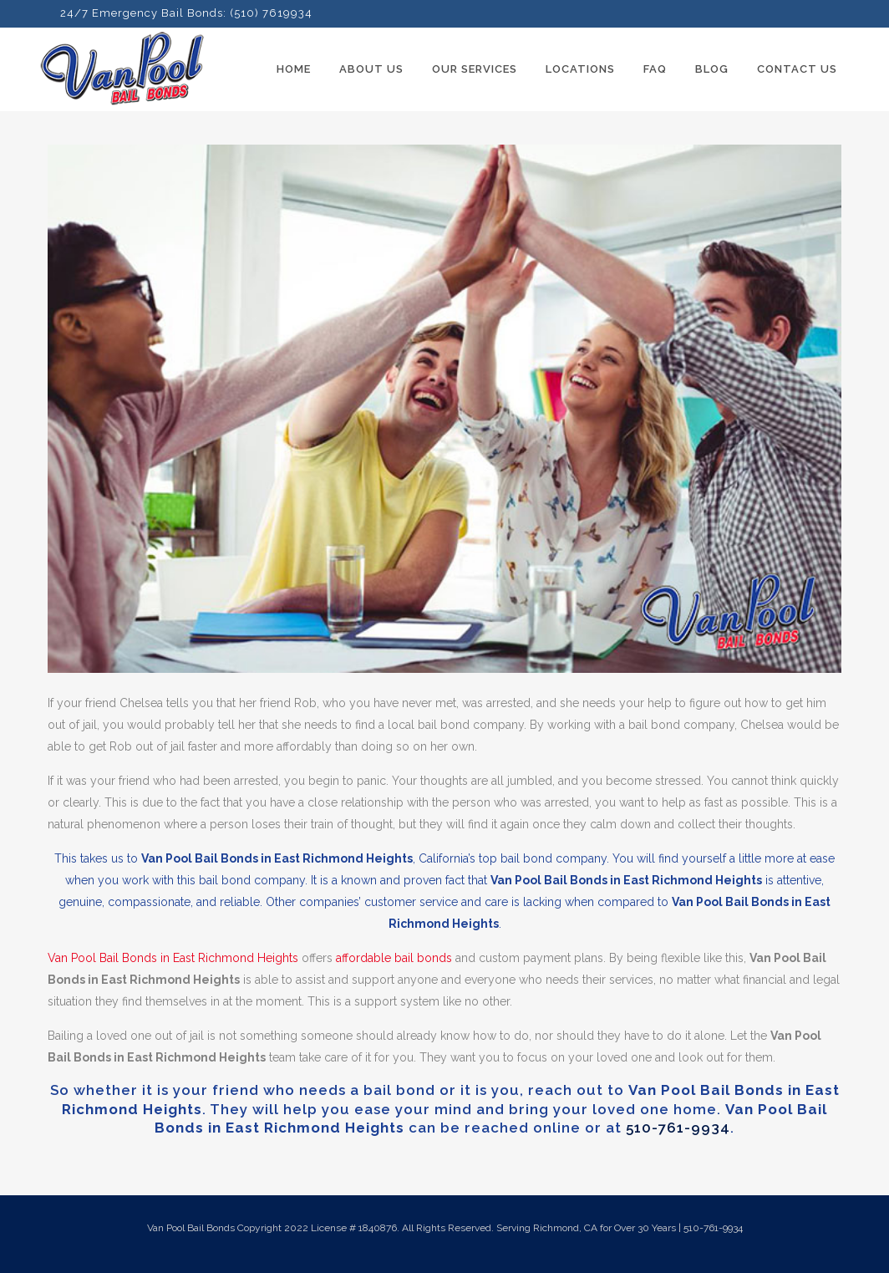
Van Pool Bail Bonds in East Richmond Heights (173, 958)
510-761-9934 (678, 1127)
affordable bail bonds (394, 958)
